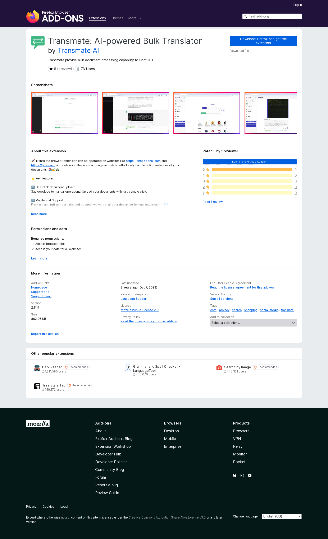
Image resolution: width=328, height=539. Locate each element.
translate (287, 310)
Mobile (170, 438)
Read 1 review (213, 201)
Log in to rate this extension (249, 161)
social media (269, 310)
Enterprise (172, 446)
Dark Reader (52, 367)
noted (65, 517)
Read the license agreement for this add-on (242, 287)
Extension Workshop (113, 446)
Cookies (48, 506)
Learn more (39, 258)
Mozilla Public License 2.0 (140, 310)
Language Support (134, 298)
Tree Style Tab (53, 385)
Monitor (240, 454)
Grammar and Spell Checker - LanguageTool (156, 368)
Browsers (241, 431)
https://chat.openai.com (143, 161)
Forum (100, 477)
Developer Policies (111, 462)
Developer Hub (108, 454)
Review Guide (107, 493)
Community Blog (109, 469)
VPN (237, 438)
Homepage (39, 287)
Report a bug (106, 485)
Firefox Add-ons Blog (114, 438)
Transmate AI (78, 50)
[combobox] (272, 16)
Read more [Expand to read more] (39, 214)
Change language (245, 516)
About (100, 431)
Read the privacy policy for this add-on (149, 321)
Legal (64, 506)
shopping (251, 310)
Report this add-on (45, 334)
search (237, 310)
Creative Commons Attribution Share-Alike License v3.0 (167, 517)
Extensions (97, 18)
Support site (40, 292)
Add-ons (103, 423)
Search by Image (237, 367)
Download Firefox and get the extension (263, 41)
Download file (239, 50)
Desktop (171, 431)
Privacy (31, 506)
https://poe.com (43, 165)
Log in (297, 4)
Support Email (41, 296)
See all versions (221, 298)
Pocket (239, 462)
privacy (224, 310)
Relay (238, 446)
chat (213, 310)
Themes (117, 18)
